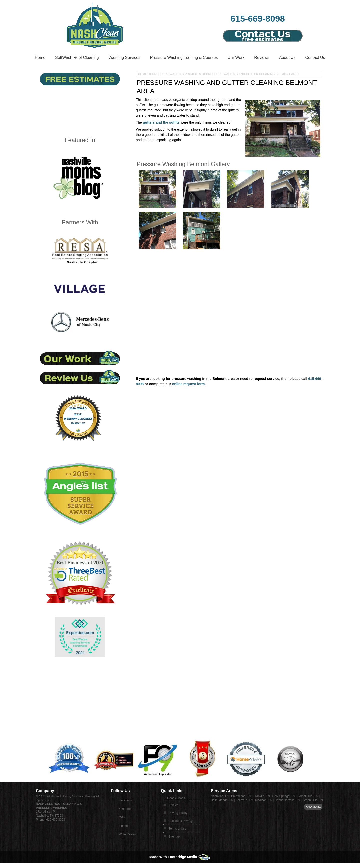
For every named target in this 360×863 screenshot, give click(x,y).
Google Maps (176, 798)
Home (40, 57)
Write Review (127, 834)
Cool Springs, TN (283, 796)
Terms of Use (177, 828)
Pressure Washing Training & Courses (184, 57)
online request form (188, 384)
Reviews (261, 57)
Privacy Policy (178, 813)
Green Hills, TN (312, 800)
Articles (173, 805)
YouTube (125, 808)
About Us (287, 57)
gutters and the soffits (161, 122)
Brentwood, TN (241, 796)
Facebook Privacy (180, 821)
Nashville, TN (220, 796)
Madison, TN (263, 800)
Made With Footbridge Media (180, 857)
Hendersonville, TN (287, 800)
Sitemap (174, 836)
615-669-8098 (257, 18)
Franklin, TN (262, 796)
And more (313, 806)
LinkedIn (124, 825)
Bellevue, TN (244, 800)
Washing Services (124, 57)
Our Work (236, 57)
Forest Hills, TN (308, 796)
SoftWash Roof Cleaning (77, 57)
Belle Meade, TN (222, 800)
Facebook (125, 800)
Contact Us (315, 57)
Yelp (122, 817)
